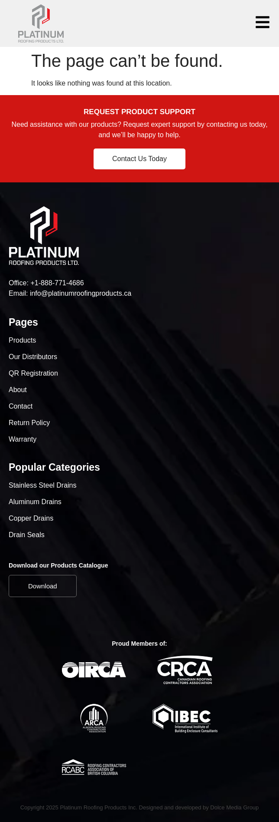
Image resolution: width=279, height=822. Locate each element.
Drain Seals (27, 534)
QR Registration (33, 373)
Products (22, 340)
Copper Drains (31, 518)
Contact (20, 406)
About (18, 389)
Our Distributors (33, 356)
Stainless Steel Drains (43, 485)
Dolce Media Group (234, 807)
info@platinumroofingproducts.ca (80, 293)
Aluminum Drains (35, 501)
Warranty (22, 439)
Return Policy (29, 422)
